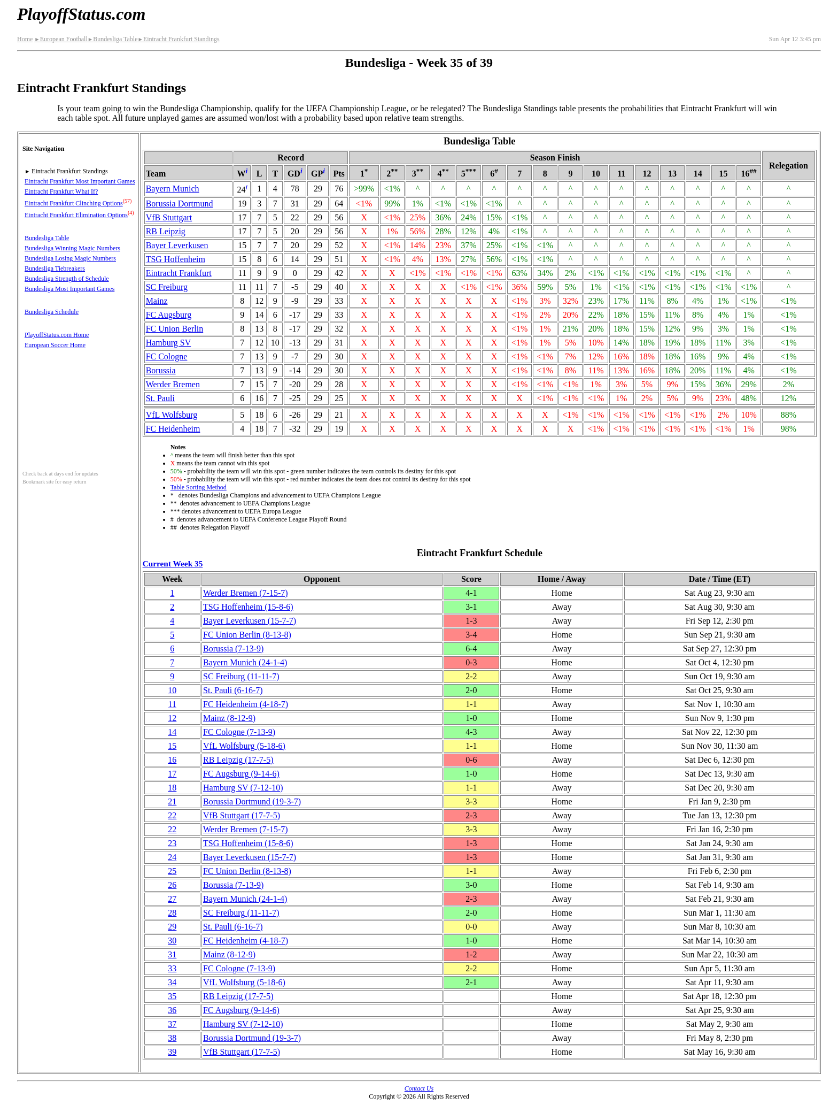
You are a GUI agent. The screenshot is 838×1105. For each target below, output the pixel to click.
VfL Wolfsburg (172, 414)
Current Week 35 (173, 563)
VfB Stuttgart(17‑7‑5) (241, 815)
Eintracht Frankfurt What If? (61, 191)
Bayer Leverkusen (177, 245)
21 (172, 801)
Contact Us (419, 1088)
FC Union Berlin (175, 328)
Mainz (157, 300)
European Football (60, 39)
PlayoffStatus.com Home (57, 335)
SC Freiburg (167, 286)
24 (172, 857)
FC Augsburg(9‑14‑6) (241, 773)
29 (172, 926)
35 (172, 996)
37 (172, 1024)
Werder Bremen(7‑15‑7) (245, 592)
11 (172, 704)
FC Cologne (167, 356)
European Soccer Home (55, 345)
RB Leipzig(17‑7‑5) (238, 759)
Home (25, 39)
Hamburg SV (168, 342)
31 (172, 954)
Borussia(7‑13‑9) (233, 648)
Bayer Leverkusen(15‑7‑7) (249, 620)
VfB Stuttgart (169, 217)
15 (172, 745)
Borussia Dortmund (179, 203)
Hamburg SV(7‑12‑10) (243, 787)
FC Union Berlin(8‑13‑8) (247, 634)
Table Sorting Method (198, 487)
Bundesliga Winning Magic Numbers (72, 248)
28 (172, 912)
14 (172, 731)
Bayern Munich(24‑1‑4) (245, 662)
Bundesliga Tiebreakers (55, 268)
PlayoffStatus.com (81, 14)
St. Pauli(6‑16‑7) (233, 690)
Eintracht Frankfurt (179, 273)
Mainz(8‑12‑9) (229, 718)
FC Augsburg (169, 314)
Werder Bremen (173, 384)
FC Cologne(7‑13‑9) (239, 731)
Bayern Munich (172, 188)
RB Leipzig (165, 231)
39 (172, 1051)
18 (172, 787)
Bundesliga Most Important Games (69, 289)
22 (172, 815)
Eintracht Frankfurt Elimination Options (76, 215)
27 (172, 898)
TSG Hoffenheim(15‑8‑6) (248, 606)
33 (172, 968)
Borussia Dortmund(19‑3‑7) (252, 801)
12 (172, 718)
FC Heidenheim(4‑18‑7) (245, 704)
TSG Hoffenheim (175, 259)
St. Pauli (160, 398)
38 (172, 1037)
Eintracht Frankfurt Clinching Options (74, 203)
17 (172, 773)
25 (172, 871)
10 (172, 690)
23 (172, 843)
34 (172, 982)
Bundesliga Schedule (52, 312)
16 (172, 759)
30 (172, 940)
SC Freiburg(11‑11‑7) (241, 676)
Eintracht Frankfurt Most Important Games (80, 181)
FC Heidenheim (173, 428)
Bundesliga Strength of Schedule (67, 278)
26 (172, 884)
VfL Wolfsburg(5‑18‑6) (244, 745)
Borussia (161, 370)
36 (172, 1010)
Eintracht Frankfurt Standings (178, 39)
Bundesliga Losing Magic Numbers (70, 258)
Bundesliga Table (113, 39)
